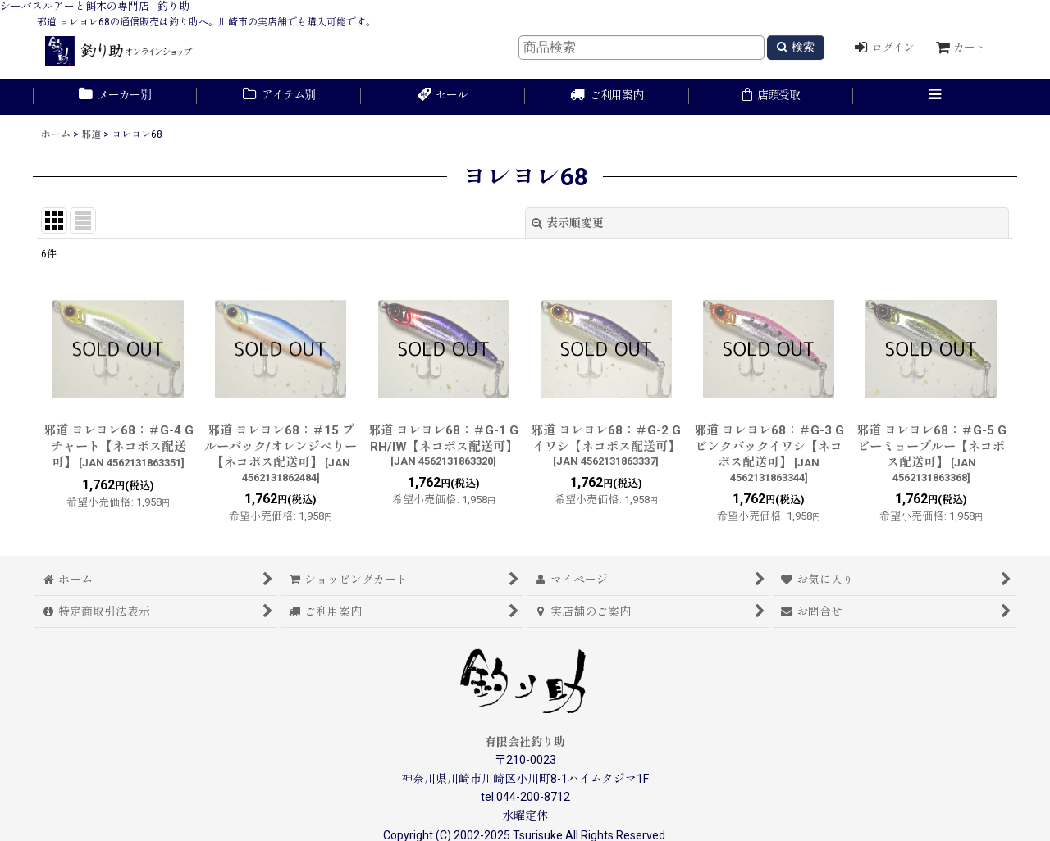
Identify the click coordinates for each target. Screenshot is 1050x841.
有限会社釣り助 (525, 741)
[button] (935, 97)
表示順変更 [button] (568, 223)
